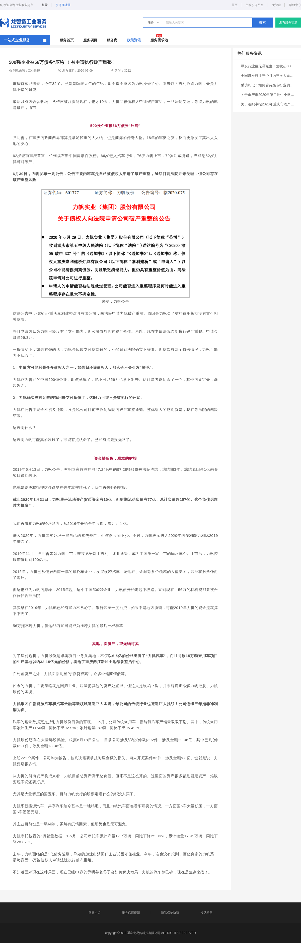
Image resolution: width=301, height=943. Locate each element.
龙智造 (276, 5)
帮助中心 (295, 5)
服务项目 (90, 40)
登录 (45, 5)
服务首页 (67, 40)
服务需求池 (159, 40)
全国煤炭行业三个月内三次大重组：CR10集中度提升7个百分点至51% (268, 76)
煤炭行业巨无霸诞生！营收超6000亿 (268, 66)
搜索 (262, 22)
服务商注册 (63, 5)
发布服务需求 (288, 22)
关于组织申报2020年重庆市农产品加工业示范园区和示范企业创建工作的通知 (268, 104)
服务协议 (95, 912)
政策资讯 (134, 40)
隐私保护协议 (170, 912)
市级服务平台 (255, 5)
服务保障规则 (131, 912)
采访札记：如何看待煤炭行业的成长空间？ (268, 85)
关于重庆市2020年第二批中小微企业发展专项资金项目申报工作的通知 (268, 95)
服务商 (112, 40)
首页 (235, 5)
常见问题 (206, 912)
